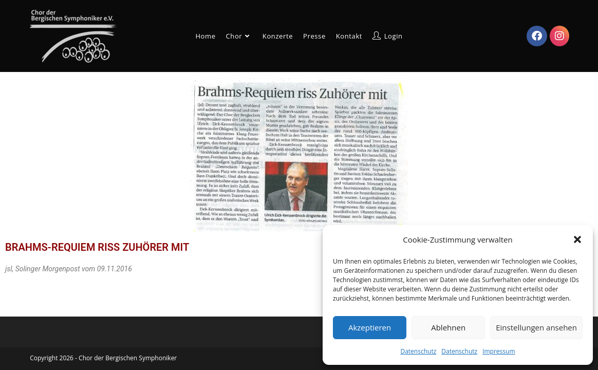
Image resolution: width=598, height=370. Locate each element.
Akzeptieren (369, 327)
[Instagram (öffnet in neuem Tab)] (559, 36)
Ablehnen (448, 327)
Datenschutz (418, 351)
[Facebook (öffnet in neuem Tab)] (537, 36)
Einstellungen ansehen (536, 327)
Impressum (498, 351)
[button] (577, 239)
